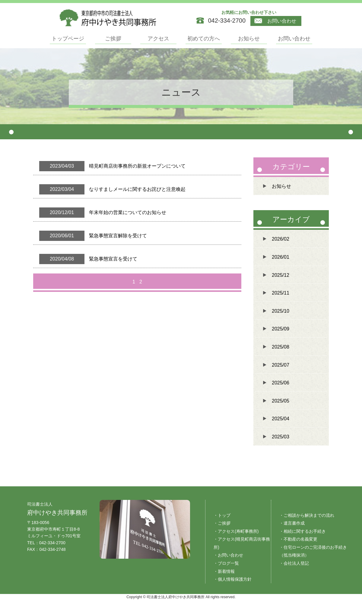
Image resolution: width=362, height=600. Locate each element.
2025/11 (280, 292)
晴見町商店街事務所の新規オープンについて (137, 166)
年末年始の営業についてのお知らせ (127, 212)
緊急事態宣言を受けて (113, 258)
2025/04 (280, 418)
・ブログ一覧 (226, 563)
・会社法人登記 (294, 563)
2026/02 (280, 239)
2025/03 (280, 436)
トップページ (68, 39)
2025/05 (280, 400)
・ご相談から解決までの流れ (306, 515)
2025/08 (280, 346)
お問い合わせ (275, 21)
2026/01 (280, 257)
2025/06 (280, 382)
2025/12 (280, 275)
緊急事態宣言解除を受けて (118, 235)
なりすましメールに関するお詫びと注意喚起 (137, 189)
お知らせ (249, 39)
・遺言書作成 (292, 523)
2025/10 (280, 311)
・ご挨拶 (222, 523)
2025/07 (280, 365)
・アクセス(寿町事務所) (236, 531)
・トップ (222, 515)
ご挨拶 (113, 39)
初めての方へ (203, 39)
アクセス (158, 39)
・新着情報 (224, 571)
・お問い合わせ (228, 555)
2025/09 (280, 328)
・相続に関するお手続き (302, 531)
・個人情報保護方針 (233, 579)
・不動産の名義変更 (298, 539)
